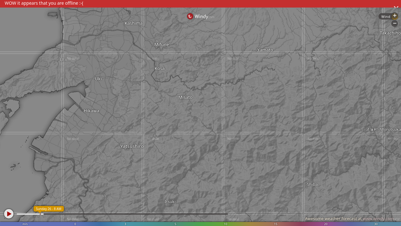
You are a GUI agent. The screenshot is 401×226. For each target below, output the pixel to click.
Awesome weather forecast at (349, 218)
